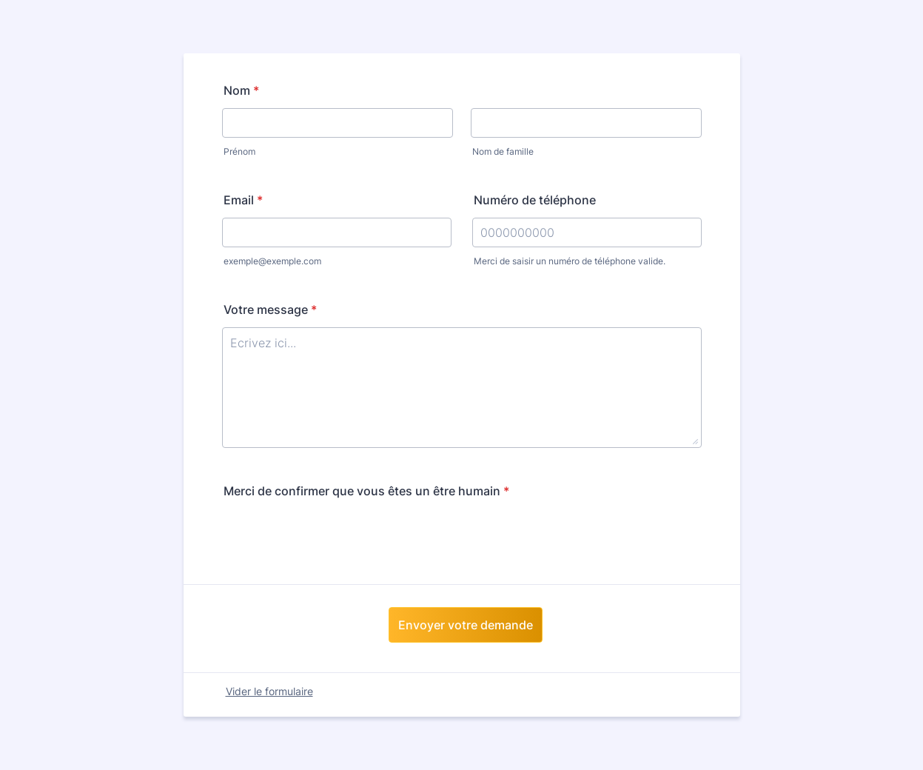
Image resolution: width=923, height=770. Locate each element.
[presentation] (334, 537)
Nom (241, 90)
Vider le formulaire (269, 691)
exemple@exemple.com (272, 261)
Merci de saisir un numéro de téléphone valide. (569, 261)
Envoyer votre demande (465, 624)
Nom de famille (503, 151)
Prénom (239, 151)
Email (243, 199)
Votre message (270, 309)
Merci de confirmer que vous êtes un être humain (366, 490)
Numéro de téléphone (535, 199)
